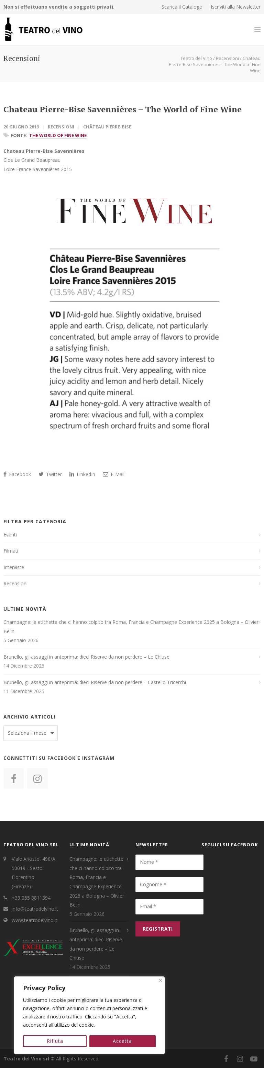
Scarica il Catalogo (182, 6)
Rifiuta (55, 1041)
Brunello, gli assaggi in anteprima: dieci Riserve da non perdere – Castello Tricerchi (94, 682)
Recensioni (61, 127)
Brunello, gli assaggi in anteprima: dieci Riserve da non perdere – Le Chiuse (86, 656)
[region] (89, 1015)
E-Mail (113, 474)
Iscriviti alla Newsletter (236, 6)
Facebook (17, 474)
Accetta (122, 1041)
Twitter (50, 474)
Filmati (10, 550)
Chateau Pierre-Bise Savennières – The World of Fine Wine (122, 109)
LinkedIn (82, 474)
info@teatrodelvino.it (35, 908)
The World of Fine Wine (58, 135)
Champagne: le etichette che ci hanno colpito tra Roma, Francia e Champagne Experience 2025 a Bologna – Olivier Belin (130, 627)
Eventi (10, 534)
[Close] (160, 981)
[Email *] (169, 906)
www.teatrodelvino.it (34, 920)
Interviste (13, 567)
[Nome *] (169, 862)
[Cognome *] (169, 884)
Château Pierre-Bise (107, 127)
